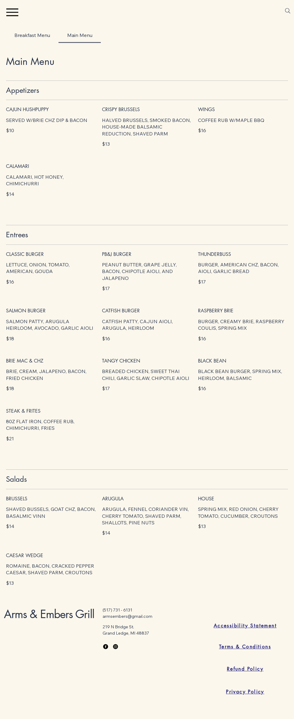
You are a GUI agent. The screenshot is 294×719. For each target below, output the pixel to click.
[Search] (287, 11)
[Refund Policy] (245, 669)
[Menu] (12, 12)
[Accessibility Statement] (245, 626)
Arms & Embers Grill (49, 614)
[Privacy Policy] (245, 692)
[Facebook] (106, 647)
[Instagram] (115, 647)
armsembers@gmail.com (127, 616)
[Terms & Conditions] (245, 647)
